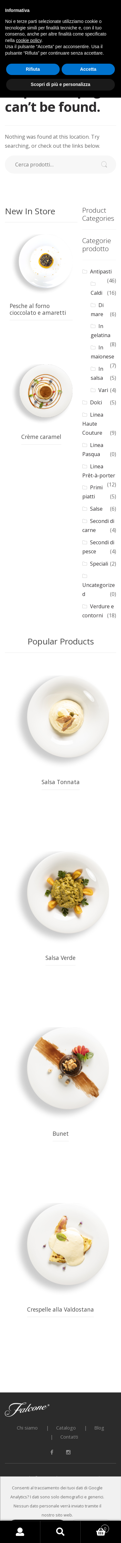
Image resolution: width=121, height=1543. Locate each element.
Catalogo (66, 1427)
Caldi (96, 292)
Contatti (69, 1436)
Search (60, 1532)
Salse (96, 508)
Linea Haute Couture (92, 423)
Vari (103, 390)
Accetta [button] (88, 69)
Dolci (96, 402)
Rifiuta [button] (33, 69)
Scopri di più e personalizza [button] (60, 84)
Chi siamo (27, 1427)
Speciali (99, 563)
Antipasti (101, 271)
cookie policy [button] (28, 40)
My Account (20, 1532)
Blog (99, 1427)
